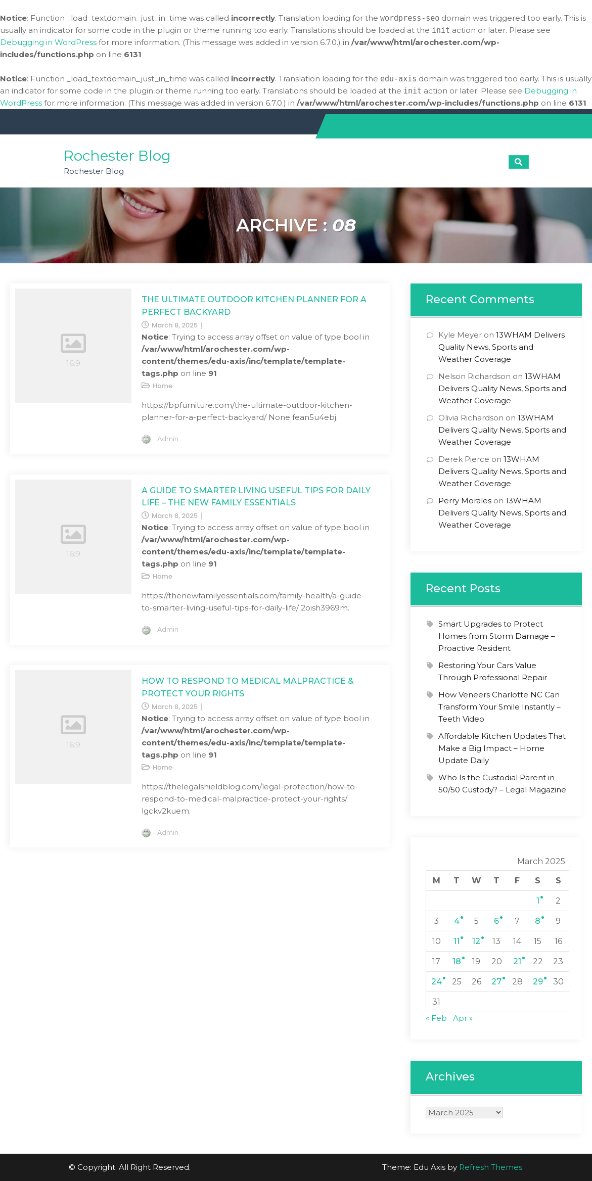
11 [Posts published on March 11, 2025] (456, 941)
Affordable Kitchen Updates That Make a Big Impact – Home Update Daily (502, 748)
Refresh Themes (490, 1167)
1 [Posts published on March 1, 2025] (537, 901)
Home (162, 386)
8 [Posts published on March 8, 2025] (537, 921)
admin (167, 439)
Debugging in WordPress (48, 42)
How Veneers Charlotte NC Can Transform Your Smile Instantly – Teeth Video (499, 707)
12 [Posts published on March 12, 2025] (476, 941)
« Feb (436, 1018)
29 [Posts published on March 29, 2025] (538, 981)
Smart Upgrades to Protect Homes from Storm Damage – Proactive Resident (496, 636)
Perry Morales (464, 500)
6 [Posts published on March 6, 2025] (496, 921)
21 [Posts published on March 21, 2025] (517, 961)
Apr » (463, 1018)
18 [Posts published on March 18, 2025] (456, 961)
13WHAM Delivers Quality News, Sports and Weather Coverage (501, 347)
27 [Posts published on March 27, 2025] (496, 981)
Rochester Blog (117, 155)
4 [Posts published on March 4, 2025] (457, 921)
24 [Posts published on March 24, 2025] (436, 981)
